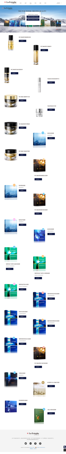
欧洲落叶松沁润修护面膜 (53, 384)
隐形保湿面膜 (50, 133)
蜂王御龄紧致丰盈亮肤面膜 (41, 364)
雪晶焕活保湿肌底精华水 (53, 78)
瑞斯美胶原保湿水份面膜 (25, 340)
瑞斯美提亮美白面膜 (24, 286)
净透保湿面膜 (22, 375)
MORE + (23, 41)
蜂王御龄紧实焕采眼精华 (17, 69)
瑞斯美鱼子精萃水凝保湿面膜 (13, 265)
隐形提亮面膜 (22, 221)
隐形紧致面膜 (22, 186)
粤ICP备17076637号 (32, 449)
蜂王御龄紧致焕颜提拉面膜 (41, 175)
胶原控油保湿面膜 (23, 313)
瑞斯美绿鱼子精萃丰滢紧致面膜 (42, 274)
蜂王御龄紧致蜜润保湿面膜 (41, 210)
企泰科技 (35, 450)
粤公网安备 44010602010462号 (40, 449)
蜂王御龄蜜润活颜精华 (46, 46)
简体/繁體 (59, 2)
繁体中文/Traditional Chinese (33, 19)
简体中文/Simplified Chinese (33, 16)
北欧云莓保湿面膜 (52, 411)
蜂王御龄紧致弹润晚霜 (24, 124)
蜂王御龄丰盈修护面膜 (24, 151)
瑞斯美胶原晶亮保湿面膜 (53, 295)
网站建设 (31, 450)
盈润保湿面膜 (50, 230)
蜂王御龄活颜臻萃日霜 (24, 96)
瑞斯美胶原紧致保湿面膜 (53, 322)
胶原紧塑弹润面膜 (23, 402)
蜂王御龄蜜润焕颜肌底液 (25, 37)
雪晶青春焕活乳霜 (52, 106)
